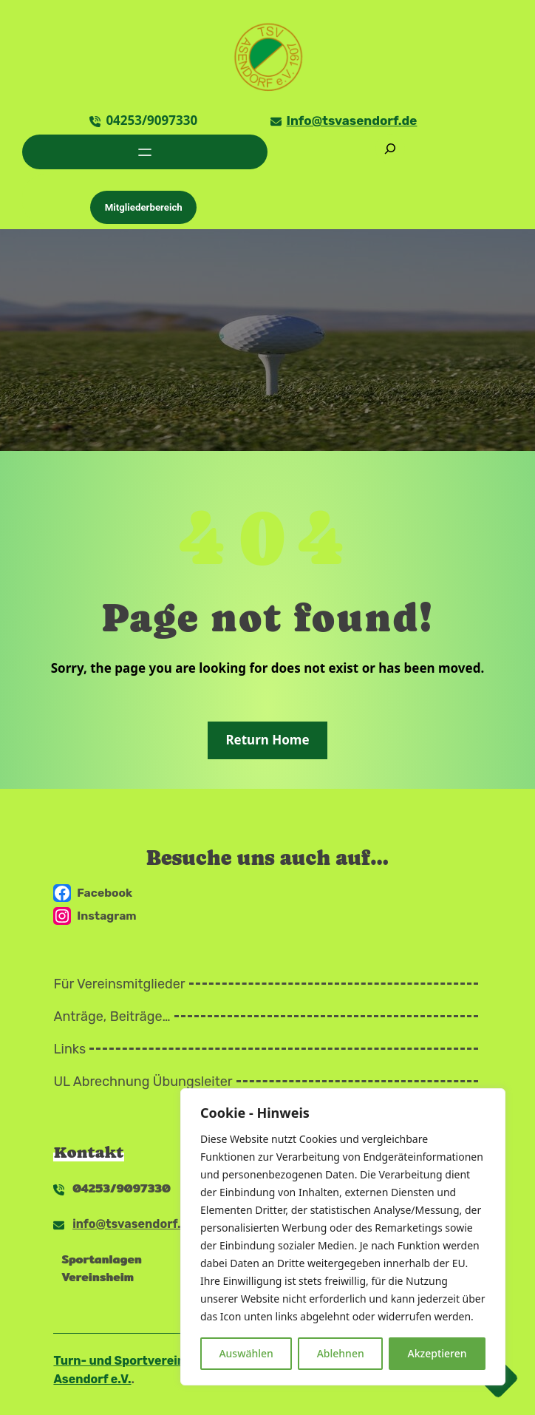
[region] (342, 1236)
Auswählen (246, 1353)
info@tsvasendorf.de (133, 1224)
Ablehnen (340, 1353)
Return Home (267, 739)
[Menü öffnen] (144, 152)
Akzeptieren (437, 1353)
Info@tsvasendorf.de (352, 120)
